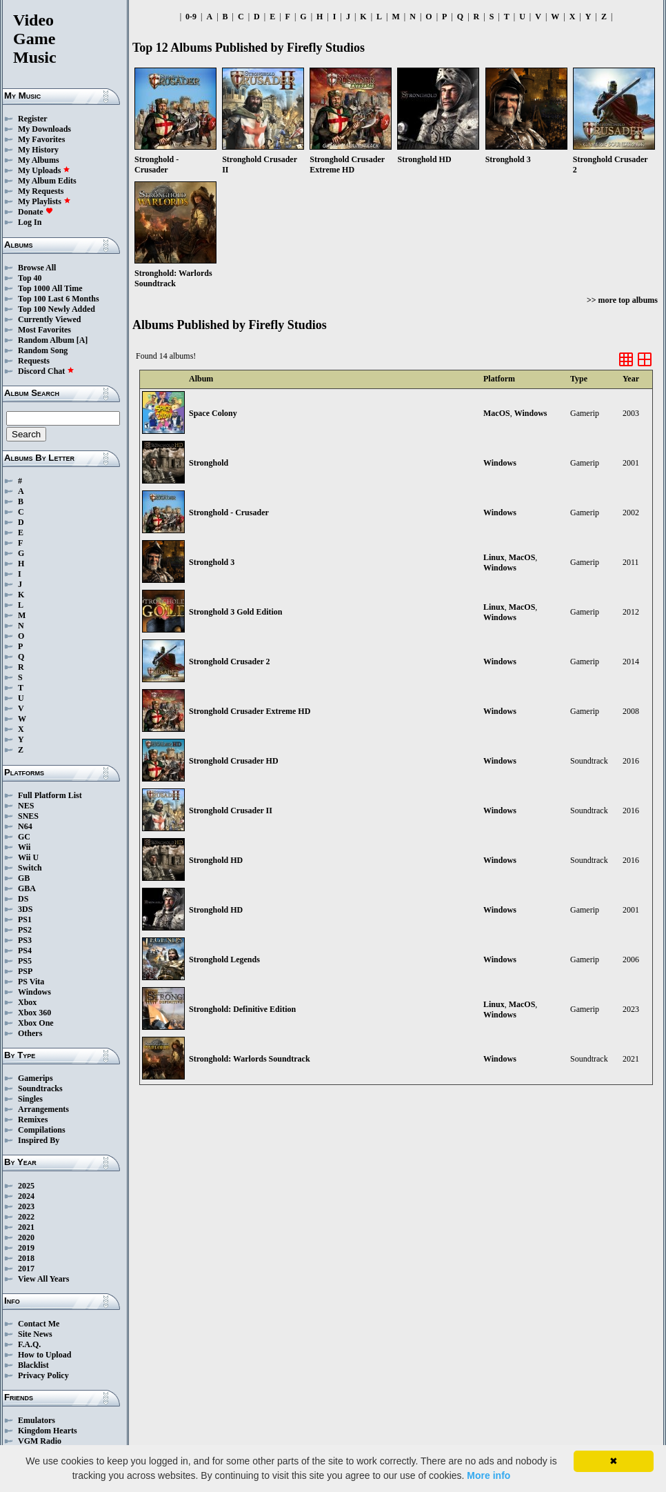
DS (23, 899)
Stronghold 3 (211, 562)
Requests (34, 361)
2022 (26, 1217)
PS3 (25, 940)
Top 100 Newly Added (56, 309)
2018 (26, 1258)
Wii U (28, 857)
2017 (26, 1268)
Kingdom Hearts (47, 1430)
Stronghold (208, 463)
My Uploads (44, 170)
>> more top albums (622, 300)
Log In (29, 222)
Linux (494, 557)
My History (38, 150)
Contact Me (38, 1324)
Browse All (37, 267)
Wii (24, 847)
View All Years (43, 1279)
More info (488, 1475)
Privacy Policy (43, 1375)
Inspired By (38, 1140)
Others (30, 1033)
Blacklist (33, 1365)
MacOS (496, 413)
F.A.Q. (29, 1344)
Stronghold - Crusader (229, 512)
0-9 (190, 16)
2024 (26, 1196)
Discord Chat (46, 371)
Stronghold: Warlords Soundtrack (249, 1059)
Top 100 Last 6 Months (58, 299)
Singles (30, 1099)
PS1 (25, 919)
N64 (25, 826)
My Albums (38, 160)
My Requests (40, 191)
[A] (82, 340)
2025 (26, 1186)
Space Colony (213, 413)
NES (26, 805)
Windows (34, 992)
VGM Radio (39, 1441)
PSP (25, 971)
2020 (26, 1237)
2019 (26, 1248)
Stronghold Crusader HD (234, 761)
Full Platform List (50, 795)
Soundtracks (40, 1088)
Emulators (36, 1420)
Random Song (43, 350)
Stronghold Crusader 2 (229, 661)
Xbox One (36, 1023)
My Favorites (41, 139)
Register (33, 118)
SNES (28, 816)
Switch (30, 868)
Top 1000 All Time (50, 288)
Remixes (33, 1119)
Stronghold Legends (224, 959)
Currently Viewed (49, 319)
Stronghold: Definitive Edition (242, 1009)
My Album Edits (47, 181)
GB (24, 878)
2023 (26, 1206)
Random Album (46, 340)
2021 (26, 1227)
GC (24, 837)
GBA (27, 888)
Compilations (41, 1130)
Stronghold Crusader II (230, 810)
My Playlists (44, 201)
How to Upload (44, 1355)
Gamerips (35, 1078)
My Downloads (44, 129)
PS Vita (31, 981)
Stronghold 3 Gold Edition (236, 612)
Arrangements (43, 1109)
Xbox (27, 1002)
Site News (35, 1334)
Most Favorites (44, 330)
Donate (35, 212)
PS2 (25, 930)
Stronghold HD (216, 860)
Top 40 (30, 278)
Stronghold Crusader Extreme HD (249, 711)
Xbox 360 (34, 1012)
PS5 (25, 961)
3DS (25, 909)
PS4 (25, 950)
